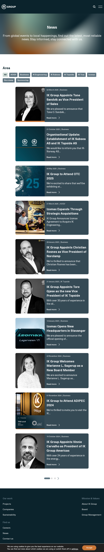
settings (75, 549)
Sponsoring (22, 80)
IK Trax (81, 75)
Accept (89, 547)
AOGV (13, 75)
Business (24, 75)
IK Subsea (55, 75)
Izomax (91, 75)
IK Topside (69, 75)
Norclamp (8, 80)
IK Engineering (40, 75)
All (5, 75)
